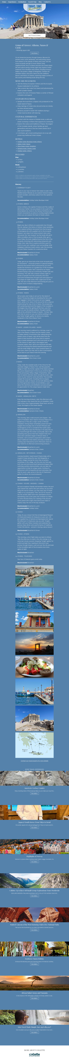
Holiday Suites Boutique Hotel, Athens (29, 141)
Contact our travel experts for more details (34, 761)
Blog (40, 2)
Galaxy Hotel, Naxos (23, 144)
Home (4, 2)
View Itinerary (34, 53)
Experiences (12, 2)
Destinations (22, 2)
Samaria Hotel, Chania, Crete (26, 148)
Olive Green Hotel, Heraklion (26, 146)
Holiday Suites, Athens (24, 151)
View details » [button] (34, 793)
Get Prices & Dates (34, 35)
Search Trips (32, 2)
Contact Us (47, 2)
